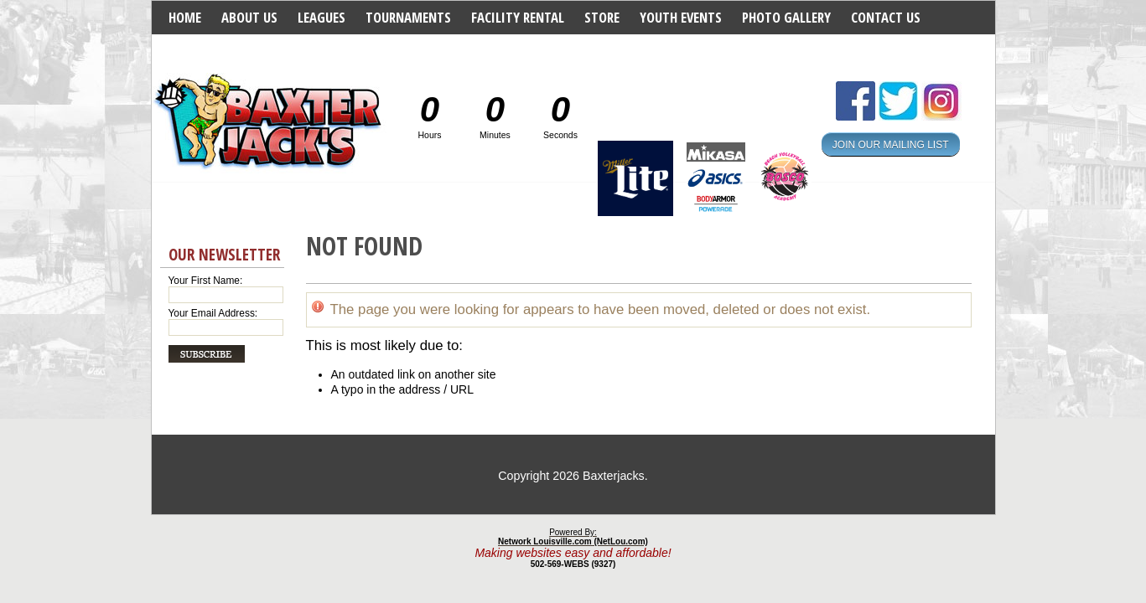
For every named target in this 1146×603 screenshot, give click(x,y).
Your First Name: (206, 280)
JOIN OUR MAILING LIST (890, 144)
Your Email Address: (213, 313)
